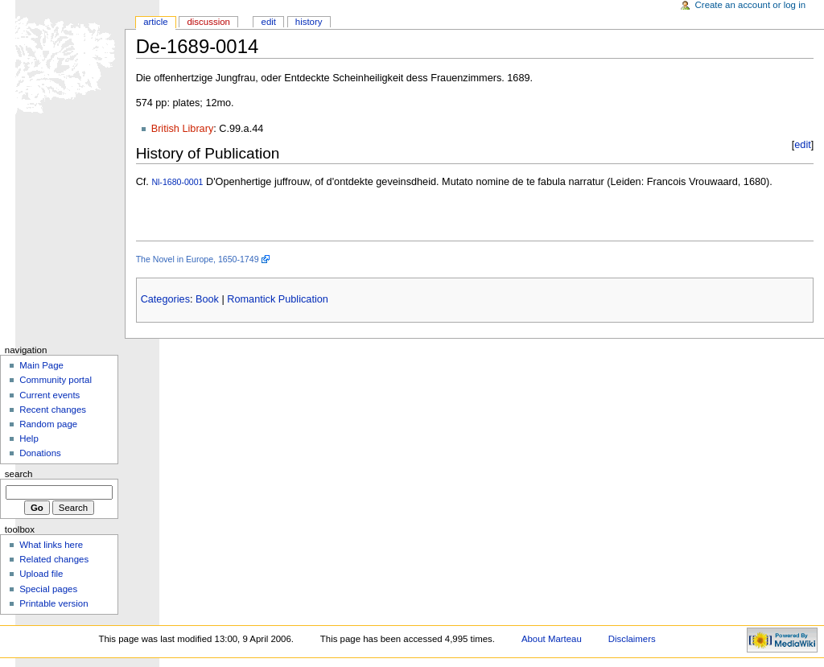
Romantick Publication (277, 299)
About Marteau (551, 639)
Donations (40, 453)
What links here (51, 545)
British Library (182, 128)
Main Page (41, 365)
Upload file (41, 573)
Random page (48, 424)
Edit (269, 22)
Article (155, 22)
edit (802, 144)
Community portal (55, 380)
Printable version (53, 603)
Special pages (48, 589)
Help (29, 438)
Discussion (208, 22)
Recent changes (52, 409)
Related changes (54, 559)
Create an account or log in (750, 5)
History (309, 22)
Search (19, 474)
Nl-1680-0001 (177, 182)
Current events (49, 395)
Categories (165, 299)
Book (207, 299)
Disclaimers (632, 639)
